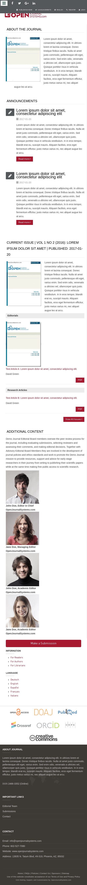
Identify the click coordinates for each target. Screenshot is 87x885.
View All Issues (74, 419)
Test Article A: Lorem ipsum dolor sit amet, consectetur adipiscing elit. (41, 369)
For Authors (16, 661)
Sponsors (56, 873)
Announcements (43, 10)
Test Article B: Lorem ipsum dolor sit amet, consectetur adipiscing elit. (41, 398)
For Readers (16, 657)
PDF (80, 380)
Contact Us (45, 873)
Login (82, 10)
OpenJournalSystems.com (61, 880)
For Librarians (17, 665)
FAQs (27, 873)
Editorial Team (9, 806)
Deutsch (14, 680)
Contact (6, 816)
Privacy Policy (74, 877)
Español (14, 688)
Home (20, 873)
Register (71, 10)
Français (14, 692)
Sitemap (65, 873)
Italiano (14, 696)
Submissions (9, 811)
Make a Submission (43, 643)
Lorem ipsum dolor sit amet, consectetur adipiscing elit (41, 112)
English (58, 10)
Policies (34, 873)
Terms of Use (57, 877)
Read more (24, 159)
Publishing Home (24, 10)
